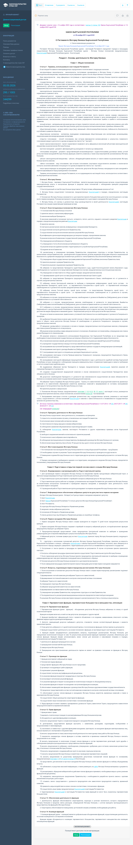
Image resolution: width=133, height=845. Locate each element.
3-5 (88, 391)
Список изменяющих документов (82, 43)
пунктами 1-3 (54, 759)
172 (52, 406)
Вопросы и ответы (9, 56)
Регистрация (15, 25)
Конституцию (75, 543)
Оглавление (49, 5)
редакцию (55, 409)
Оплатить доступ (9, 53)
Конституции (121, 219)
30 (94, 391)
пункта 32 (89, 394)
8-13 (91, 391)
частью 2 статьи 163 (93, 25)
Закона (48, 501)
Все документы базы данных (12, 130)
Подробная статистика (11, 103)
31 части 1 (100, 391)
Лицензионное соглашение (11, 124)
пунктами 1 (82, 391)
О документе (60, 5)
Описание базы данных (11, 44)
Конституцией (42, 53)
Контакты (6, 60)
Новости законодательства (14, 67)
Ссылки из (80, 5)
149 (126, 404)
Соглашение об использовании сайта (14, 120)
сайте (96, 766)
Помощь (6, 47)
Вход (6, 25)
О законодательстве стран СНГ (14, 63)
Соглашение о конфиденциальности (14, 122)
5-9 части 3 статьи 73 (68, 759)
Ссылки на (71, 5)
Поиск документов (9, 41)
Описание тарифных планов (13, 50)
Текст (39, 5)
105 (112, 404)
